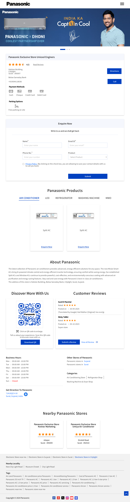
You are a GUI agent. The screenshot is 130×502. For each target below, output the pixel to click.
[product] (87, 157)
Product (71, 153)
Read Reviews (38, 65)
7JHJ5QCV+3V (12, 393)
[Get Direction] (26, 395)
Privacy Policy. (31, 163)
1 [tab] (60, 49)
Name (25, 141)
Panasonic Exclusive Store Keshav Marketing (46, 425)
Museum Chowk (32, 466)
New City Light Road (14, 466)
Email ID (72, 141)
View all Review (87, 342)
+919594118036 (15, 81)
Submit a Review (69, 342)
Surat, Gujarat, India (14, 396)
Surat (86, 364)
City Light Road (48, 466)
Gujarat (87, 361)
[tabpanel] (65, 27)
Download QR (30, 342)
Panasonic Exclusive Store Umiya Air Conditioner (83, 425)
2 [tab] (67, 49)
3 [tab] (69, 49)
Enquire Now (46, 246)
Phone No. (27, 152)
